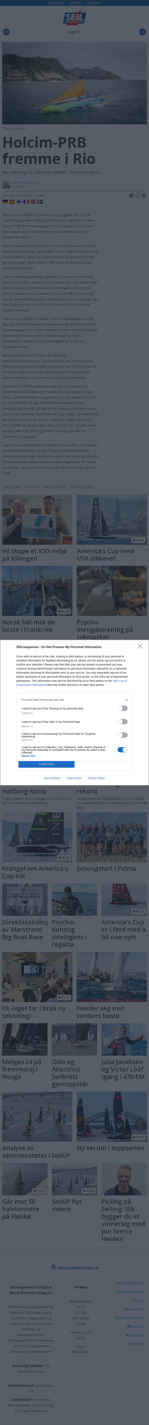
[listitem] (74, 700)
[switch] (123, 708)
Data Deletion (52, 778)
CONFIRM (46, 764)
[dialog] (74, 712)
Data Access (74, 778)
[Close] (141, 647)
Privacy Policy (96, 778)
